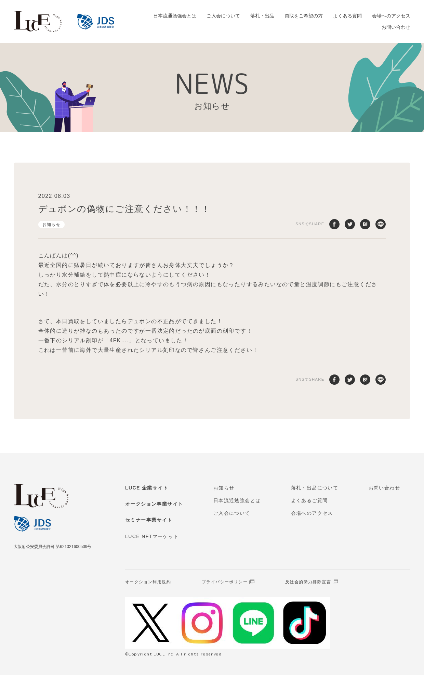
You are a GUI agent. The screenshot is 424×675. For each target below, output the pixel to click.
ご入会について (223, 15)
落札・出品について (315, 488)
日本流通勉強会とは (174, 15)
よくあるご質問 (309, 500)
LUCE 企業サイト (146, 488)
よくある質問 (347, 15)
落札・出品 (262, 15)
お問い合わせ (396, 27)
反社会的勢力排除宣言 (308, 582)
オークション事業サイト (154, 504)
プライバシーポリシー (225, 582)
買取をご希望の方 (303, 15)
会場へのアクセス (391, 15)
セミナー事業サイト (149, 520)
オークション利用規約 (148, 582)
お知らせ (51, 224)
